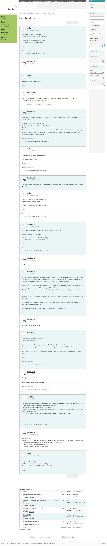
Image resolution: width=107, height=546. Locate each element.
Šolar (29, 28)
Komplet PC (27, 515)
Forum (3, 22)
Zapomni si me (95, 25)
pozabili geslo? (94, 40)
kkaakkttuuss (26, 523)
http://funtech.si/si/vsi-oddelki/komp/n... (33, 42)
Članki (3, 29)
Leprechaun (31, 92)
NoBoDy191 (26, 504)
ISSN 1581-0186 (50, 543)
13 (58, 500)
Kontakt (41, 543)
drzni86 (25, 516)
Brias (74, 521)
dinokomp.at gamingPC (31, 521)
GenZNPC (31, 224)
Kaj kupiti (31, 497)
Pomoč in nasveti (34, 524)
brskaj (5, 34)
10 (53, 500)
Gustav (25, 496)
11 (55, 500)
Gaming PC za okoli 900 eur (32, 500)
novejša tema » (74, 537)
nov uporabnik (94, 38)
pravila (5, 39)
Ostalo (3, 37)
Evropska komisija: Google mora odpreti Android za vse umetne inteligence (47, 1)
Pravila (3, 543)
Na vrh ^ (103, 543)
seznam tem (93, 56)
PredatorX (31, 61)
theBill (75, 508)
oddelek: (50, 537)
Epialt (74, 501)
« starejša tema (31, 537)
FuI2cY (25, 510)
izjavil (39, 234)
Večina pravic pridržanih (13, 543)
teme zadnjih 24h (8, 26)
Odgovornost (25, 543)
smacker (75, 494)
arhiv (4, 19)
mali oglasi (6, 24)
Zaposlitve (4, 32)
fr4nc (74, 515)
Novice (3, 17)
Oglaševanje (34, 543)
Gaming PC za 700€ (29, 508)
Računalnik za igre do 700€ (32, 494)
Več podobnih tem (24, 529)
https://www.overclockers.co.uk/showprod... (34, 100)
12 (57, 500)
